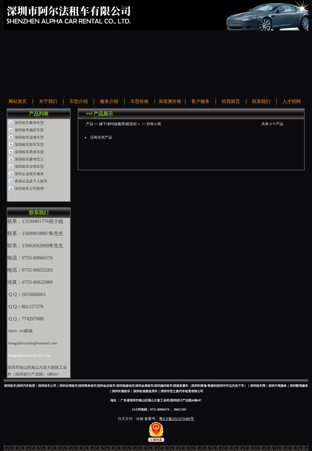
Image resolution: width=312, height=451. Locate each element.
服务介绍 (109, 101)
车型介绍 (78, 101)
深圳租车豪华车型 (29, 123)
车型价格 (139, 101)
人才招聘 (291, 101)
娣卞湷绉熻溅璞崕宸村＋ (119, 124)
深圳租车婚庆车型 (29, 130)
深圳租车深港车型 (29, 137)
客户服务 (200, 101)
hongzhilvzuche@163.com (29, 355)
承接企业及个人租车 (31, 181)
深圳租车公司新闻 (29, 188)
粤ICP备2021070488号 (176, 419)
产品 (89, 124)
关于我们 (48, 101)
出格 (140, 419)
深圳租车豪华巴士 (29, 159)
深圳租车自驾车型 (29, 166)
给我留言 (231, 101)
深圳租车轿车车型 (29, 145)
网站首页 (18, 101)
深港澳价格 (169, 101)
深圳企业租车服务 (29, 174)
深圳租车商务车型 (29, 152)
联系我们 (261, 101)
